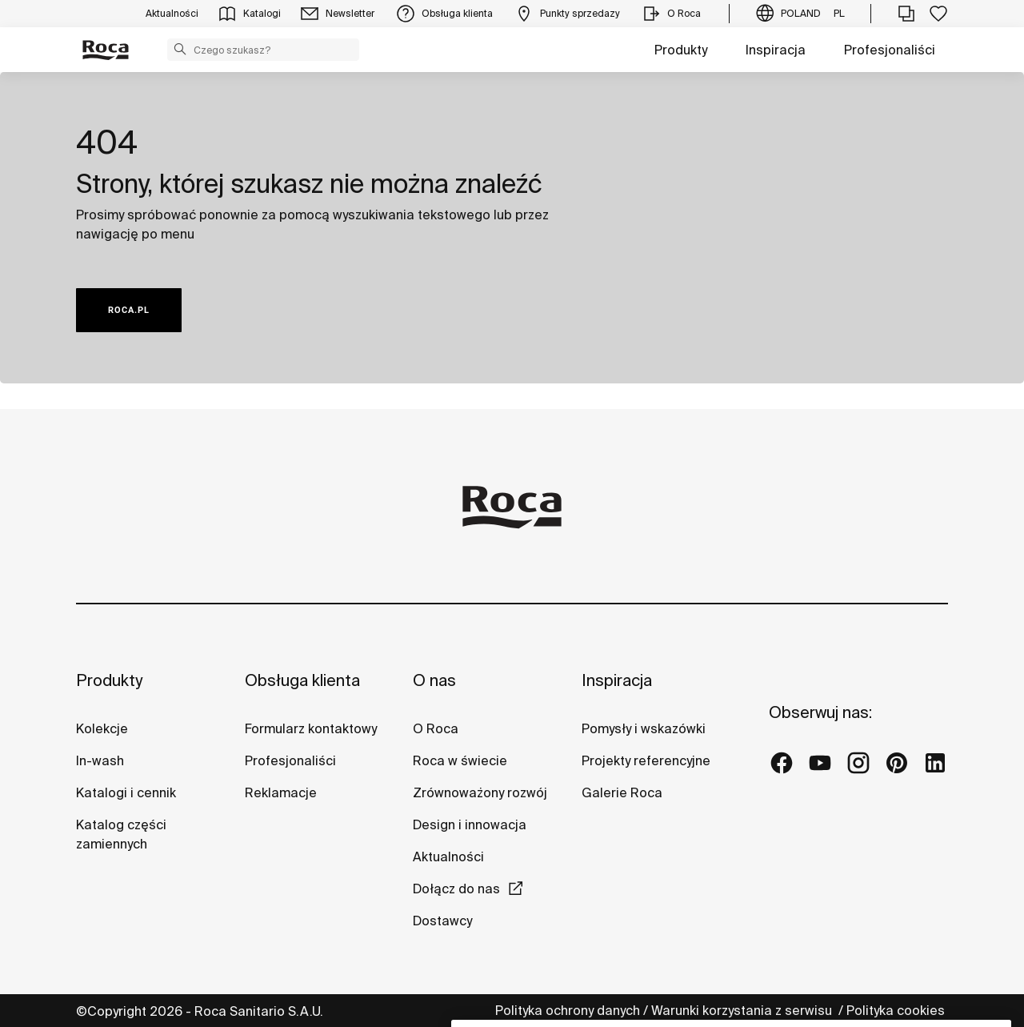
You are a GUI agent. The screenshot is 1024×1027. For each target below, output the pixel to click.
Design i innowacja (469, 824)
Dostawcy (442, 920)
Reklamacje (281, 792)
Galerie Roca (622, 792)
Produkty (680, 49)
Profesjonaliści (889, 49)
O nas (434, 680)
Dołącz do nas (456, 888)
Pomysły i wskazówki (644, 728)
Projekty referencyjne (646, 760)
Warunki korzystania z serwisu (743, 1010)
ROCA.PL (129, 310)
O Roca (435, 728)
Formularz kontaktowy (311, 728)
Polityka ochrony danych (567, 1010)
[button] (180, 49)
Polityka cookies (897, 1010)
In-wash (100, 760)
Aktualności (448, 856)
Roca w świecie (460, 760)
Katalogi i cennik (126, 792)
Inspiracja (776, 49)
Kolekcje (102, 728)
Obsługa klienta (302, 680)
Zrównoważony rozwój (480, 792)
